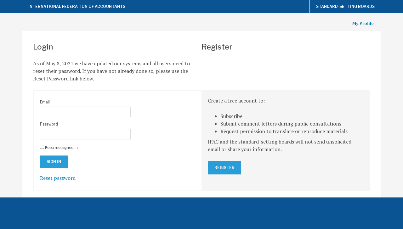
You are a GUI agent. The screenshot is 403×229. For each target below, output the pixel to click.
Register (224, 167)
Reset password (58, 177)
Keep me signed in (61, 147)
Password (49, 124)
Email (45, 102)
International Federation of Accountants (76, 6)
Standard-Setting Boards (345, 6)
